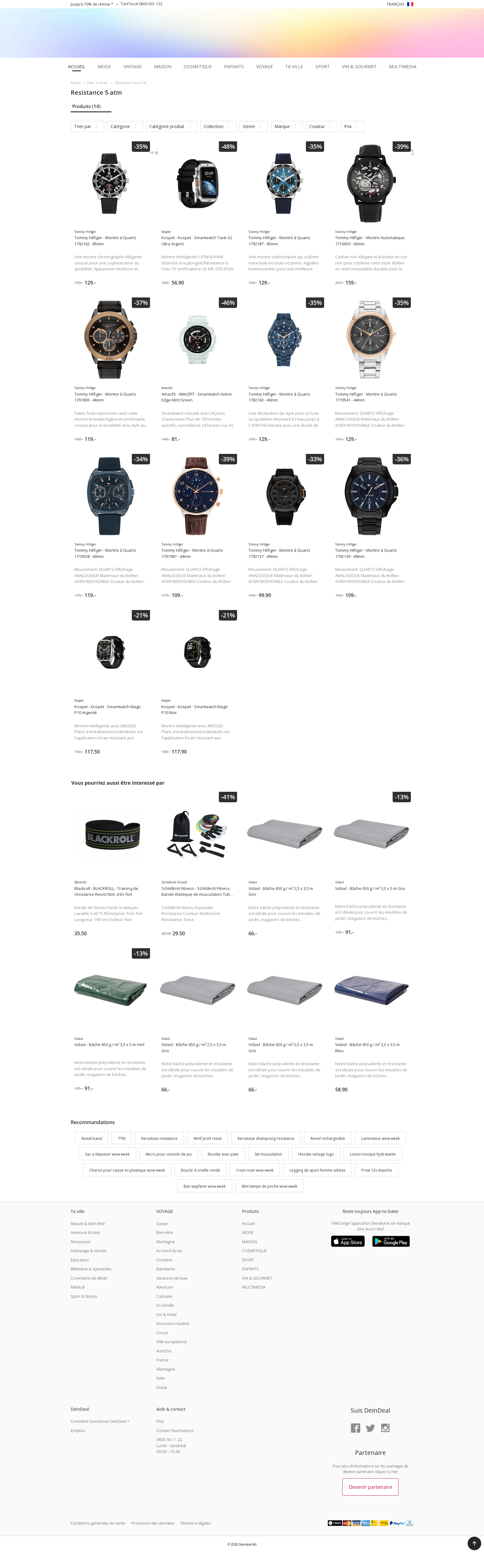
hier (395, 1471)
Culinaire (164, 1296)
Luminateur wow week (380, 1138)
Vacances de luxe (171, 1278)
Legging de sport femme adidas (317, 1170)
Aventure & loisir (85, 1232)
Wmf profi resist (208, 1138)
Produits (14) (86, 106)
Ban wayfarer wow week (205, 1186)
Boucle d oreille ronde (200, 1170)
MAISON (249, 1241)
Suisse (162, 1223)
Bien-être (164, 1232)
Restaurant (80, 1241)
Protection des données (152, 1523)
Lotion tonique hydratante (373, 1154)
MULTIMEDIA (253, 1287)
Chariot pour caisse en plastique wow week (127, 1170)
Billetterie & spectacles (91, 1269)
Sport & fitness (84, 1296)
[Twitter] (370, 1428)
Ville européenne (171, 1341)
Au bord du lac (169, 1250)
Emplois (78, 1430)
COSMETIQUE (254, 1250)
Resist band (91, 1138)
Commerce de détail (89, 1278)
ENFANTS (250, 1269)
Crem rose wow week (254, 1170)
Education (80, 1260)
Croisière (164, 1260)
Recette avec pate (223, 1154)
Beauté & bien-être (88, 1223)
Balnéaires (165, 1269)
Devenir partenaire (370, 1487)
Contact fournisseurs (175, 1430)
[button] (474, 1543)
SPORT (248, 1260)
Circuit (162, 1332)
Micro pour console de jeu (169, 1154)
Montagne (165, 1241)
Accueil (248, 1223)
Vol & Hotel (166, 1314)
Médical (78, 1287)
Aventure (164, 1287)
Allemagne (165, 1369)
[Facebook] (355, 1428)
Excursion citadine (172, 1323)
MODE (248, 1232)
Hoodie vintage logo (316, 1154)
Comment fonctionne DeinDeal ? (100, 1421)
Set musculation (268, 1154)
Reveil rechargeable (328, 1138)
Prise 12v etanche (376, 1170)
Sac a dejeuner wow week (107, 1154)
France (162, 1360)
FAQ (160, 1421)
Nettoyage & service (88, 1250)
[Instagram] (385, 1428)
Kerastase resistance (159, 1138)
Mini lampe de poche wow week (269, 1186)
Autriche (163, 1351)
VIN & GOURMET (257, 1278)
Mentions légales (196, 1523)
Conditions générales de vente (98, 1523)
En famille (164, 1305)
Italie (160, 1378)
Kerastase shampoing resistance (266, 1138)
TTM (121, 1138)
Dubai (161, 1387)
